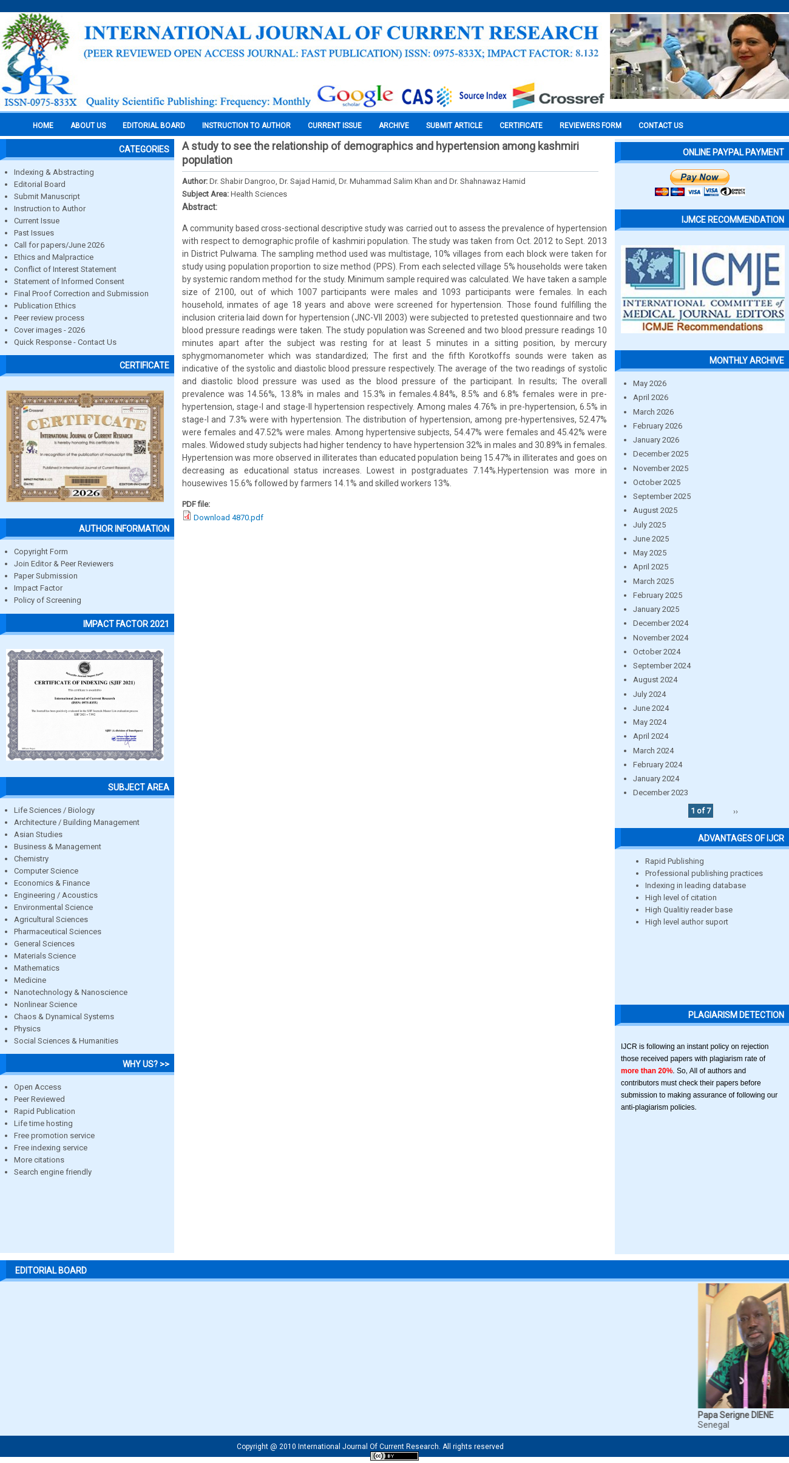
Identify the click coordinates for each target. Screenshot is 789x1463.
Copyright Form (41, 551)
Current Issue (335, 125)
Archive (394, 125)
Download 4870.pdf (228, 517)
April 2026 (650, 397)
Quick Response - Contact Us (65, 342)
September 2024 (662, 665)
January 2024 (656, 778)
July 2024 (649, 694)
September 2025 (662, 496)
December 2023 (660, 792)
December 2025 (660, 453)
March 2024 (653, 750)
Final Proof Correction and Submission (81, 293)
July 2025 (649, 524)
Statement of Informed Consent (69, 281)
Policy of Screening (47, 600)
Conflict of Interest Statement (65, 269)
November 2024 (660, 637)
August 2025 (655, 510)
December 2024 (660, 623)
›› (735, 810)
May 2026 (649, 383)
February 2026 (657, 425)
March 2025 (653, 581)
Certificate (521, 125)
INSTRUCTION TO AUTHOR (246, 125)
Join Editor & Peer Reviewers (63, 563)
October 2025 (656, 482)
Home (43, 125)
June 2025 (651, 538)
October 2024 (656, 651)
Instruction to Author (50, 208)
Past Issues (34, 232)
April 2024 (650, 736)
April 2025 (650, 566)
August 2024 (655, 679)
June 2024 (651, 708)
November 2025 (660, 468)
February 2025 (657, 595)
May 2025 (649, 552)
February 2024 (657, 764)
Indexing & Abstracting (54, 172)
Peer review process (49, 317)
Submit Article (454, 125)
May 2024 (649, 722)
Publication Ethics (45, 305)
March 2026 (653, 411)
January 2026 (656, 439)
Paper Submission (46, 575)
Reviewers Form (590, 125)
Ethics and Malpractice (53, 257)
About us (88, 125)
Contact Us (660, 125)
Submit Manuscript (47, 196)
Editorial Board (40, 184)
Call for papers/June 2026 (59, 244)
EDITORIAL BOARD (154, 125)
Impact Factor (38, 587)
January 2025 (656, 609)
